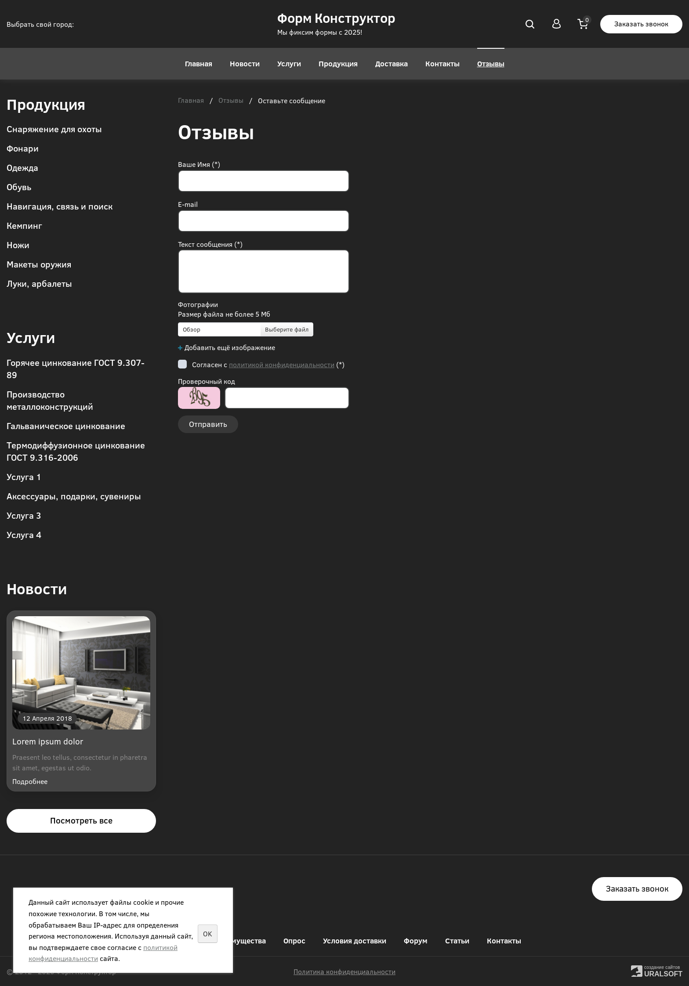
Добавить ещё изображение (230, 347)
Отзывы (490, 63)
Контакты (442, 63)
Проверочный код (206, 381)
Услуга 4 (24, 534)
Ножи (18, 244)
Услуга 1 (24, 476)
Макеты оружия (39, 264)
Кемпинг (24, 225)
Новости (245, 63)
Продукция (338, 63)
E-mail (188, 204)
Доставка (391, 63)
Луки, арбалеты (39, 283)
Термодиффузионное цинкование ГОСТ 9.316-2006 (76, 451)
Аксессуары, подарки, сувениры (74, 496)
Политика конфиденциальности (344, 971)
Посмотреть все (81, 820)
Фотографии (198, 304)
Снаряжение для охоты (54, 128)
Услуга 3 (24, 515)
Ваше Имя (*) (199, 164)
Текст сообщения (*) (210, 244)
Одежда (22, 167)
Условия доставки (354, 940)
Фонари (23, 148)
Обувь (19, 186)
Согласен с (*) (268, 364)
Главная (198, 63)
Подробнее (29, 781)
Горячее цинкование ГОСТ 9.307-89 (76, 368)
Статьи (457, 940)
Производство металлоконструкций (50, 400)
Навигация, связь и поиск (59, 206)
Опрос (294, 940)
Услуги (289, 63)
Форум (416, 940)
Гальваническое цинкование (66, 425)
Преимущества (239, 940)
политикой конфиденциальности (281, 364)
